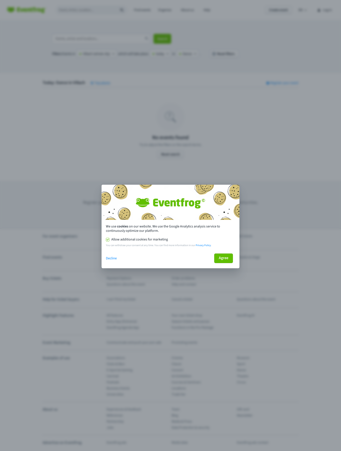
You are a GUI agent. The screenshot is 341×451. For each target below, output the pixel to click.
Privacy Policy (203, 245)
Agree (223, 258)
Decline (111, 258)
